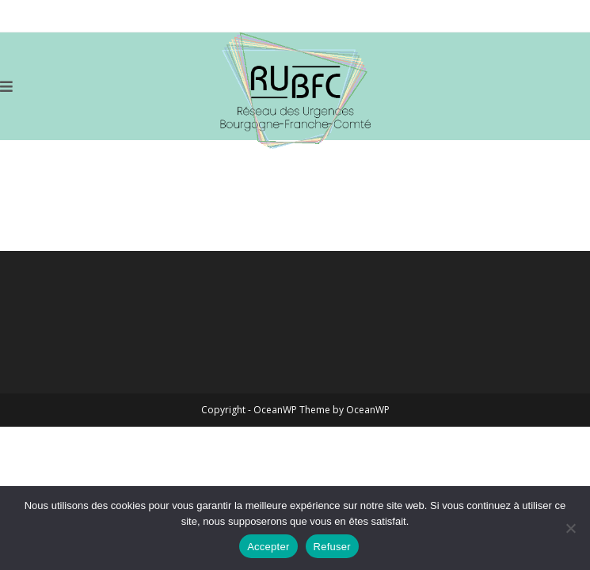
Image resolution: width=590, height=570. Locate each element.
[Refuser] (570, 528)
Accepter (268, 547)
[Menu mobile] (6, 86)
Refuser (332, 547)
